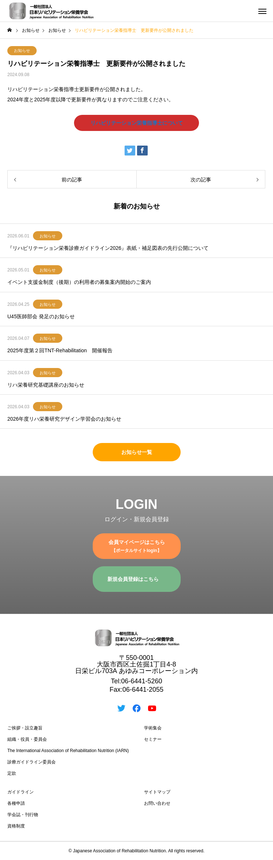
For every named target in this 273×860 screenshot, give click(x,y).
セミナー (153, 739)
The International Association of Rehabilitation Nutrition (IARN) (68, 750)
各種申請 (16, 803)
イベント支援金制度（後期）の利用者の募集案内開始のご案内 (79, 282)
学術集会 (153, 728)
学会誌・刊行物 (22, 814)
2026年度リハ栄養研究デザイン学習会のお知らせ (64, 419)
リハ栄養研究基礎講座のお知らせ (45, 385)
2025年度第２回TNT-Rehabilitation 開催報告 (59, 350)
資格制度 (16, 826)
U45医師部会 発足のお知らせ (41, 316)
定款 (11, 773)
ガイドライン (20, 792)
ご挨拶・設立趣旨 (25, 728)
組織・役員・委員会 (27, 739)
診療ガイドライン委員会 (31, 762)
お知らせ (22, 50)
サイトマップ (157, 792)
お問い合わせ (157, 803)
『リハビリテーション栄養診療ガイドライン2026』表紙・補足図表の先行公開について (108, 248)
